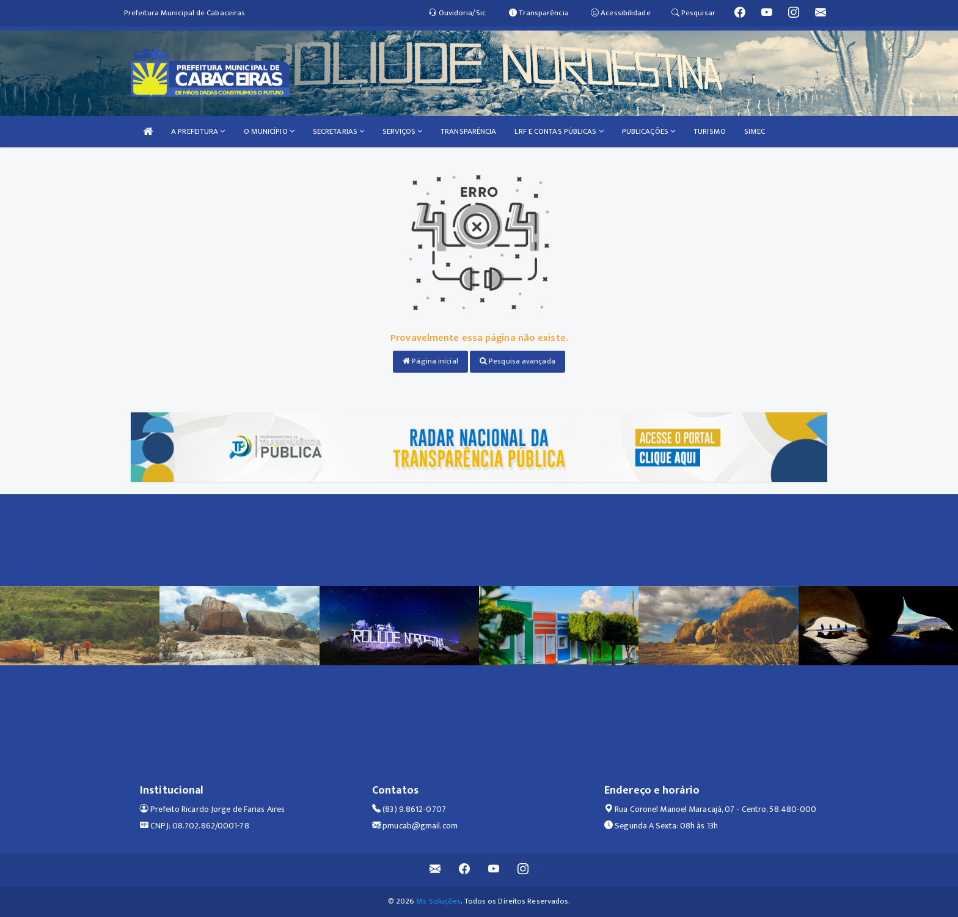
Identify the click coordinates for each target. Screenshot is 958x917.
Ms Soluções (438, 901)
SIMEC (755, 131)
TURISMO (709, 131)
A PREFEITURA (198, 131)
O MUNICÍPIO (269, 131)
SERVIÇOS (402, 131)
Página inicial (430, 361)
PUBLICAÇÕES (648, 131)
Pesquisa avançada (517, 361)
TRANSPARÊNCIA (468, 131)
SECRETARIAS (338, 131)
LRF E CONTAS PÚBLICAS (558, 131)
